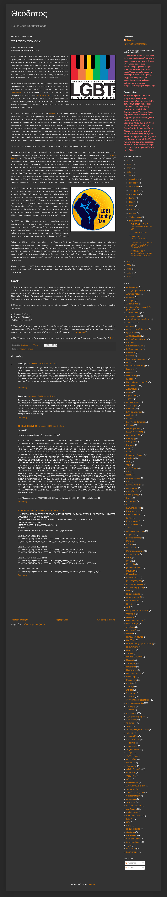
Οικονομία (130, 614)
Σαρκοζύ (130, 686)
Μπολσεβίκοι (131, 574)
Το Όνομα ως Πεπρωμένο (137, 729)
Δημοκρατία (131, 395)
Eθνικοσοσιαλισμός (134, 816)
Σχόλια (129, 868)
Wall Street (131, 849)
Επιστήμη (130, 438)
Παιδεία (129, 634)
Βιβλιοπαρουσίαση (134, 349)
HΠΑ (128, 822)
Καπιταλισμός (132, 491)
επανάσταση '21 (133, 435)
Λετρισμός (130, 534)
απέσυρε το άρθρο (45, 95)
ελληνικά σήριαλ (79, 332)
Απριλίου (133, 209)
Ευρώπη (130, 458)
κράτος (129, 518)
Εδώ (112, 338)
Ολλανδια (130, 617)
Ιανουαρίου (134, 221)
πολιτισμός (131, 663)
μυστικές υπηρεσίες (134, 584)
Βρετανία (130, 356)
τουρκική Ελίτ (132, 736)
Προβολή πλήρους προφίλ (135, 44)
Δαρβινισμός (131, 389)
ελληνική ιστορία (133, 428)
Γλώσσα (129, 379)
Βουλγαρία (131, 352)
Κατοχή (129, 498)
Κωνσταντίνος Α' (133, 524)
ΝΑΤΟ (129, 590)
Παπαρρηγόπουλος (134, 637)
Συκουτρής (131, 706)
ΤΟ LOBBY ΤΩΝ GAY (138, 232)
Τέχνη (128, 726)
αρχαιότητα (131, 332)
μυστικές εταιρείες (134, 581)
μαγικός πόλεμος (133, 538)
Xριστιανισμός (132, 852)
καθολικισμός (132, 488)
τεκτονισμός (131, 723)
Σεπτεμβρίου (135, 190)
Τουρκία (129, 733)
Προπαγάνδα (132, 670)
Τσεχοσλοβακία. (133, 749)
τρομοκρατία (131, 746)
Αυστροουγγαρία (133, 336)
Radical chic (131, 835)
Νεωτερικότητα (132, 600)
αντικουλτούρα (132, 316)
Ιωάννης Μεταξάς (133, 485)
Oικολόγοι (130, 832)
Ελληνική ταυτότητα (134, 432)
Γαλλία (129, 362)
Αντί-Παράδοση (133, 313)
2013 (129, 269)
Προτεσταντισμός (133, 673)
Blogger (92, 884)
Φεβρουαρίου (135, 217)
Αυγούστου (134, 194)
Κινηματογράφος (133, 508)
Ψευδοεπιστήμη (133, 796)
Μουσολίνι (130, 571)
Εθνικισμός (131, 408)
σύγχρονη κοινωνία (25, 349)
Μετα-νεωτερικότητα (135, 551)
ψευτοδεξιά (131, 799)
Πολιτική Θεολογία (134, 657)
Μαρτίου (133, 213)
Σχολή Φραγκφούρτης (135, 716)
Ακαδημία (130, 297)
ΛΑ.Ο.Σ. (129, 528)
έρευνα (52, 113)
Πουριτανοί (131, 667)
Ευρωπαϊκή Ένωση (134, 455)
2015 (129, 261)
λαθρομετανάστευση (135, 531)
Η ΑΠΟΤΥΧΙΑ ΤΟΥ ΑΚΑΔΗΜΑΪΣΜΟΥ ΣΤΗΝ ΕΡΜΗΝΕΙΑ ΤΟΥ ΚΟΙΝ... (140, 253)
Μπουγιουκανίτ (132, 577)
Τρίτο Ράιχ (130, 743)
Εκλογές (129, 418)
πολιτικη (129, 653)
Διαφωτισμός (131, 405)
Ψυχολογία (131, 802)
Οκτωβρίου (134, 186)
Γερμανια (130, 369)
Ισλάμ (128, 471)
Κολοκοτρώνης (132, 511)
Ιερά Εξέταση (132, 468)
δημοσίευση (16, 92)
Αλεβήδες (130, 300)
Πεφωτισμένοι (132, 647)
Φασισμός (130, 763)
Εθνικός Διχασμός (134, 412)
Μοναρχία (130, 564)
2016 (129, 176)
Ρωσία (129, 683)
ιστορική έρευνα (133, 478)
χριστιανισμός (132, 789)
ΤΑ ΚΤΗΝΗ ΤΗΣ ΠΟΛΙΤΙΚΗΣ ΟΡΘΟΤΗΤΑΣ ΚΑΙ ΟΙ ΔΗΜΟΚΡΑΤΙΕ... (141, 244)
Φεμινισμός (131, 766)
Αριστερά (130, 323)
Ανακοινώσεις (132, 304)
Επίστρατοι (131, 442)
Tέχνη (129, 845)
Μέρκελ (129, 544)
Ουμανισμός (131, 630)
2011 (129, 276)
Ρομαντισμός (131, 677)
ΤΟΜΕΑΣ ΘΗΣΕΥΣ (26, 426)
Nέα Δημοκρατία (133, 829)
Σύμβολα (130, 710)
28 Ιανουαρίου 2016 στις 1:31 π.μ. (43, 396)
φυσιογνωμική (132, 782)
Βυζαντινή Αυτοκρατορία (136, 359)
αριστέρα (130, 326)
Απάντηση (22, 388)
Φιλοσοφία (131, 772)
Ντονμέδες (130, 604)
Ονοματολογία (132, 624)
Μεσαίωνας (131, 548)
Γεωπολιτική (131, 376)
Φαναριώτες (131, 759)
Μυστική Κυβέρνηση (135, 587)
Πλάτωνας (130, 650)
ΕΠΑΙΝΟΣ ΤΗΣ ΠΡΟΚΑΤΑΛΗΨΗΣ (138, 237)
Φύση (128, 779)
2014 (129, 265)
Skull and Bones (133, 839)
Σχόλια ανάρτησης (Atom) (34, 624)
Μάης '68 (130, 541)
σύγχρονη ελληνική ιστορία (137, 700)
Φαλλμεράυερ (132, 756)
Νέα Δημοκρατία (133, 594)
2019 (129, 164)
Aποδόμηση (131, 809)
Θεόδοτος (29, 13)
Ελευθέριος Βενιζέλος (135, 422)
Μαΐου (132, 206)
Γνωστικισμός (132, 385)
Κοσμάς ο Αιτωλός (134, 514)
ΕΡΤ (128, 448)
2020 (129, 160)
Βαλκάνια (130, 342)
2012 (129, 273)
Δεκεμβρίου (134, 179)
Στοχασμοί (130, 693)
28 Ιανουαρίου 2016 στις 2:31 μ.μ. (49, 510)
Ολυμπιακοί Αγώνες (134, 620)
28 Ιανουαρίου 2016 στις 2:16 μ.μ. (49, 426)
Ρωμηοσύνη (131, 680)
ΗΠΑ (128, 461)
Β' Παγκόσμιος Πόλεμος (136, 339)
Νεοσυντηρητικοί (133, 597)
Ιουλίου (132, 198)
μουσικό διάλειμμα (134, 567)
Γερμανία (130, 372)
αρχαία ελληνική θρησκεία (137, 329)
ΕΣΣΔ (128, 452)
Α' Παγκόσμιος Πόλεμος (136, 290)
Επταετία (130, 445)
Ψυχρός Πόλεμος (133, 806)
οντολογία (130, 627)
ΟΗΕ (128, 607)
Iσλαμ (128, 825)
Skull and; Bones (133, 842)
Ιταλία (128, 481)
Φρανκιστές (131, 776)
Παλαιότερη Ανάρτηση (105, 620)
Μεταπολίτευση (132, 554)
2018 (129, 168)
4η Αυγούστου (132, 287)
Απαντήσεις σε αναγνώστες (138, 319)
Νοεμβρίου (134, 183)
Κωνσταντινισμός (133, 521)
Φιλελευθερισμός (133, 769)
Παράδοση (131, 640)
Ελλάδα (129, 425)
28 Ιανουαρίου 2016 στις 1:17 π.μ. (43, 364)
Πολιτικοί (130, 660)
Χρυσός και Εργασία (135, 792)
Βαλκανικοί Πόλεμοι (134, 346)
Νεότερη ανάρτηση (20, 620)
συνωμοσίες (131, 713)
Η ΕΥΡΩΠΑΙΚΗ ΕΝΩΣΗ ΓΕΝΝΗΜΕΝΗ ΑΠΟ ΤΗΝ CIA (140, 226)
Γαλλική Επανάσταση (135, 366)
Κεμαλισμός (131, 501)
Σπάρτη (129, 690)
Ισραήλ (129, 475)
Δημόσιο (130, 399)
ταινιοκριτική (131, 719)
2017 (129, 172)
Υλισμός (129, 753)
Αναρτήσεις (131, 863)
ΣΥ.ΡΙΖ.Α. (130, 696)
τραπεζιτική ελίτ (133, 739)
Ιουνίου (132, 202)
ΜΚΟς (129, 557)
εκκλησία (130, 415)
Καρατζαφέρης (132, 495)
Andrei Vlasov (132, 812)
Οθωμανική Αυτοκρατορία (137, 610)
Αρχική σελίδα (62, 620)
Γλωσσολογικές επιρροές (137, 382)
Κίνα (128, 505)
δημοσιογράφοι (132, 402)
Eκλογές (129, 819)
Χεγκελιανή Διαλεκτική (135, 786)
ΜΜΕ (128, 561)
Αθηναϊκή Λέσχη (133, 294)
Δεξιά (128, 392)
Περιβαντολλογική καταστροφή (139, 643)
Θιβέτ (128, 465)
